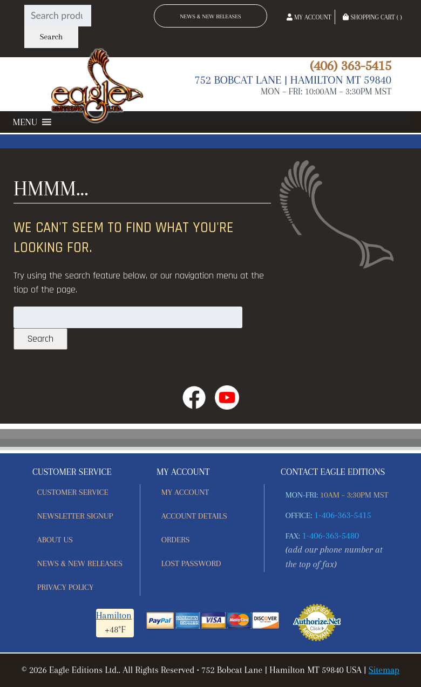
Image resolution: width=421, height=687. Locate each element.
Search (51, 37)
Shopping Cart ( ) (372, 17)
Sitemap (384, 670)
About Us (55, 540)
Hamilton (114, 615)
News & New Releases (210, 16)
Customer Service (72, 492)
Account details (194, 516)
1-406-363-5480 (330, 535)
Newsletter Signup (75, 516)
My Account (309, 17)
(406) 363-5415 (350, 65)
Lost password (191, 563)
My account (185, 492)
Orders (175, 540)
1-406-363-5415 (342, 515)
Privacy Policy (65, 587)
